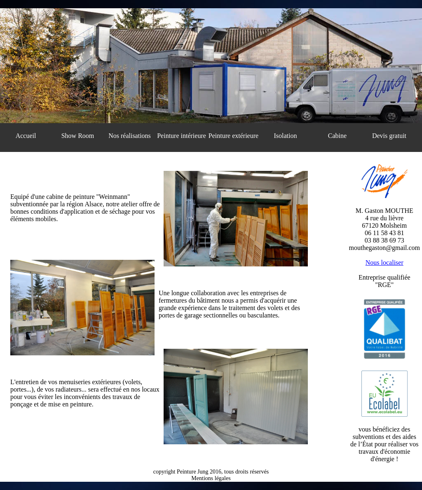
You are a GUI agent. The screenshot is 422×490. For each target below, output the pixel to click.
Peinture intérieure (181, 135)
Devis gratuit (389, 135)
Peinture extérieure (233, 135)
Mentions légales (210, 478)
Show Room (77, 135)
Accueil (26, 135)
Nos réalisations (129, 135)
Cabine (337, 135)
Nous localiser (384, 262)
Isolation (285, 135)
